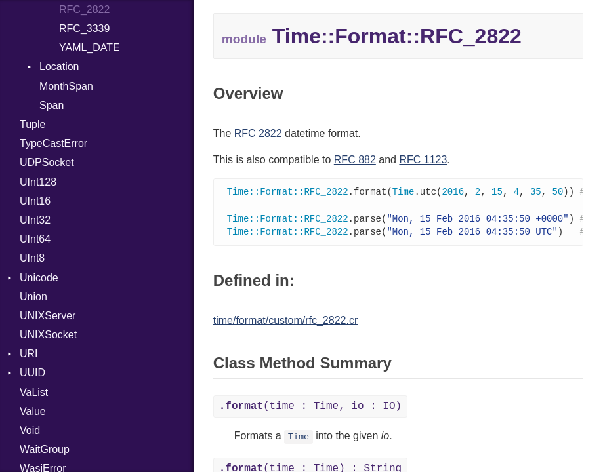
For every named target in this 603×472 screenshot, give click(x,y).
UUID (32, 372)
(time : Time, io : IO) (310, 409)
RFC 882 (355, 159)
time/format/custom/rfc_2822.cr (285, 322)
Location (59, 66)
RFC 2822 (258, 133)
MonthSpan (66, 86)
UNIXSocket (48, 334)
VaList (34, 392)
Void (30, 430)
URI (29, 353)
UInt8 (32, 258)
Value (33, 411)
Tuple (32, 124)
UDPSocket (47, 162)
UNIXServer (47, 315)
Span (51, 105)
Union (33, 296)
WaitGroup (45, 449)
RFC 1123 (423, 159)
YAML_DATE (89, 47)
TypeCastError (53, 143)
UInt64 (35, 239)
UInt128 (38, 181)
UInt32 (35, 220)
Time (299, 439)
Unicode (39, 277)
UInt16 (35, 200)
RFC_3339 (84, 28)
